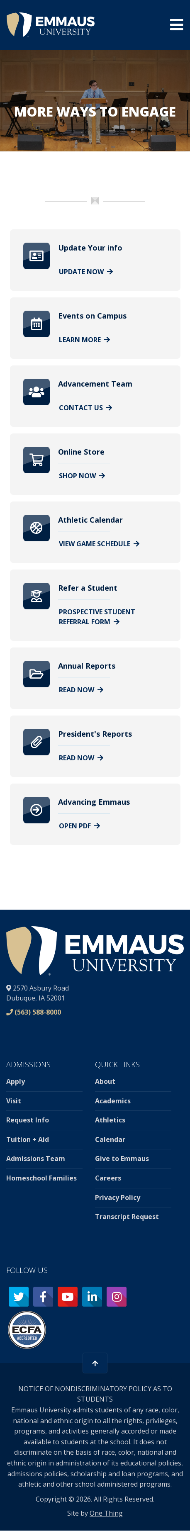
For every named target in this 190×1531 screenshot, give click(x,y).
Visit (13, 1100)
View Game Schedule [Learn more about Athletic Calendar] (99, 543)
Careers (108, 1178)
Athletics (110, 1120)
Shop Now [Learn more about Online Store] (82, 475)
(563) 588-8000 (38, 1012)
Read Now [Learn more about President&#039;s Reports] (81, 757)
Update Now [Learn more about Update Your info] (86, 271)
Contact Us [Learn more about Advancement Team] (85, 407)
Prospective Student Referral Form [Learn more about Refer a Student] (97, 616)
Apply (15, 1081)
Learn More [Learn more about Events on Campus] (84, 339)
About (105, 1081)
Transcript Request (127, 1216)
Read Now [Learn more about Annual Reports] (81, 689)
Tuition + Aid (27, 1139)
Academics (113, 1100)
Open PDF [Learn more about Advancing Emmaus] (79, 825)
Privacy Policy (117, 1197)
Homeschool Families (41, 1178)
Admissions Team (35, 1158)
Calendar (110, 1139)
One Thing (106, 1513)
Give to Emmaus (122, 1158)
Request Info (27, 1120)
